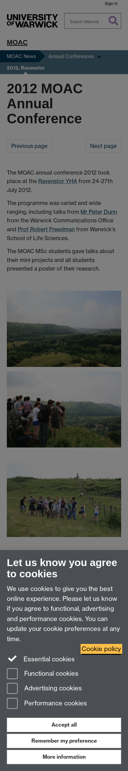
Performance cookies (47, 704)
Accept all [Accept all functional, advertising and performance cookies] (64, 724)
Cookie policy (101, 649)
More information (64, 757)
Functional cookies (43, 674)
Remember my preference (64, 741)
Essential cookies (41, 658)
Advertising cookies (44, 689)
